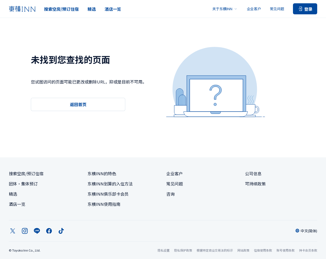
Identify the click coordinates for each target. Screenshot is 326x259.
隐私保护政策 (183, 250)
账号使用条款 (285, 250)
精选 (92, 9)
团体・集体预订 (23, 184)
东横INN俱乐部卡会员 (108, 194)
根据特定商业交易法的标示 (215, 250)
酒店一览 (113, 9)
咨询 (170, 194)
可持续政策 (255, 184)
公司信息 (253, 173)
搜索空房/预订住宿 (61, 9)
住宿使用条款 (263, 250)
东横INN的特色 (102, 173)
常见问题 (277, 8)
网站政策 (243, 250)
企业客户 (254, 8)
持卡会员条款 (308, 250)
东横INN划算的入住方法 (110, 184)
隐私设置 (163, 250)
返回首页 (78, 104)
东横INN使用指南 (104, 204)
